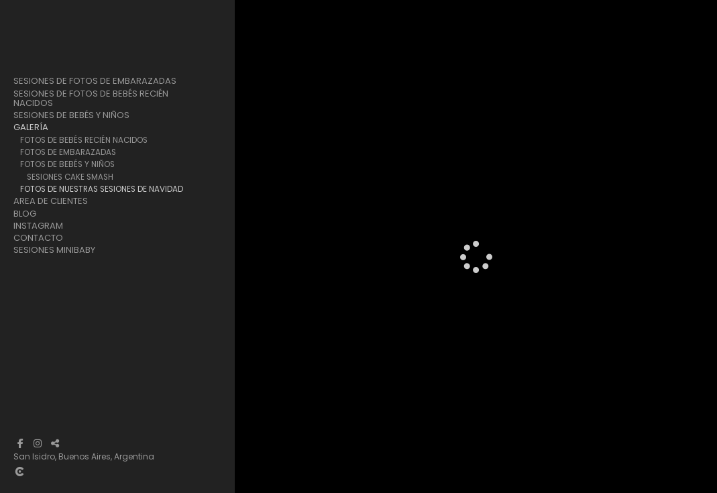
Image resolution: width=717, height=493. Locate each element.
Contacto (38, 238)
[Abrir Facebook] (20, 443)
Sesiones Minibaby (54, 250)
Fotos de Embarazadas (68, 152)
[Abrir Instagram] (37, 443)
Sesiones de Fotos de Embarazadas (94, 81)
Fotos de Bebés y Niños (67, 164)
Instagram (38, 226)
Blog (24, 214)
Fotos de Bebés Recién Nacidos (84, 140)
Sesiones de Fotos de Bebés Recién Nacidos (90, 98)
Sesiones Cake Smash (70, 177)
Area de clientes (50, 201)
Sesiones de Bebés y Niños (71, 115)
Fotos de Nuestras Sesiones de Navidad (101, 189)
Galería (30, 127)
